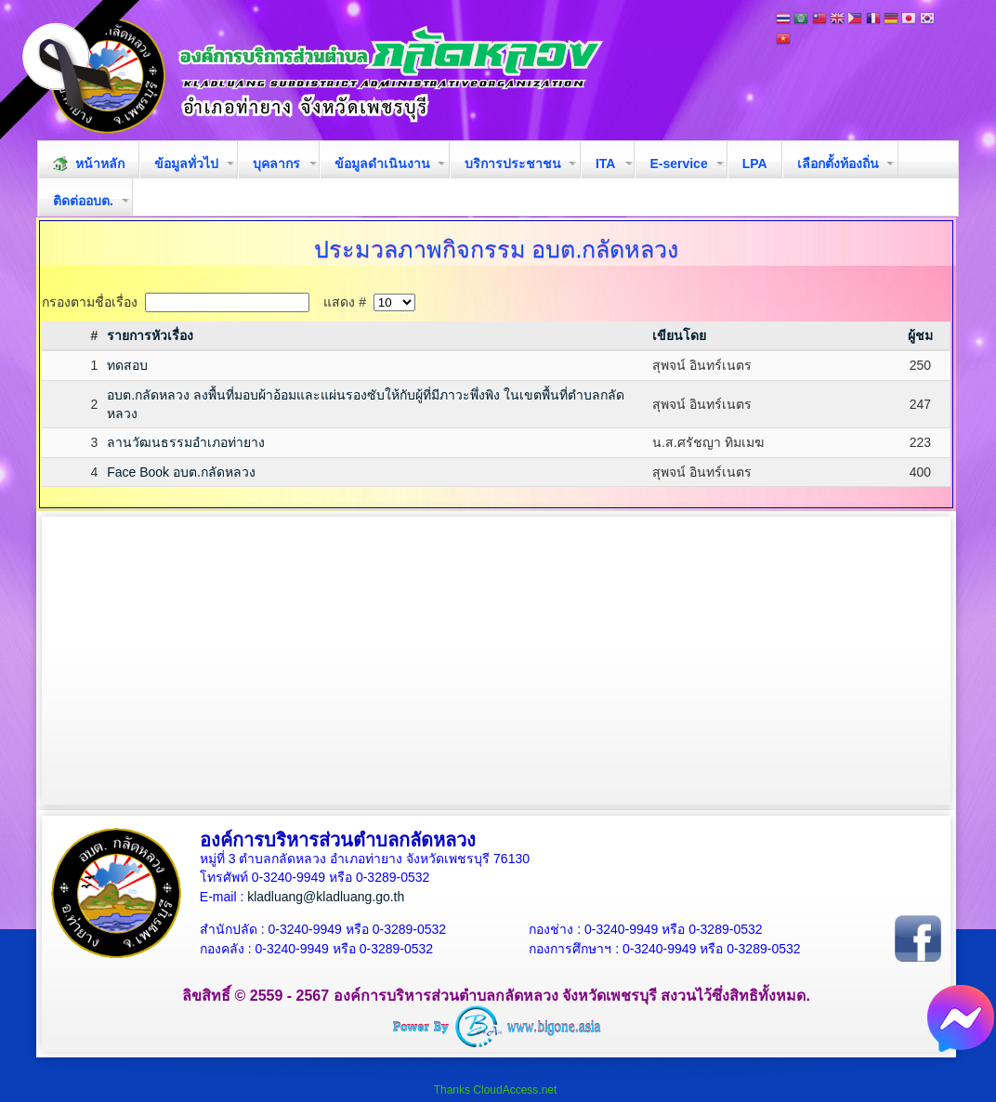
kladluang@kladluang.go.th (325, 896)
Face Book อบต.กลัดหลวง (181, 472)
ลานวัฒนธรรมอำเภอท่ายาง (186, 442)
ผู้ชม (920, 335)
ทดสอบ (127, 365)
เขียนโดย (679, 335)
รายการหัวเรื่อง (150, 335)
